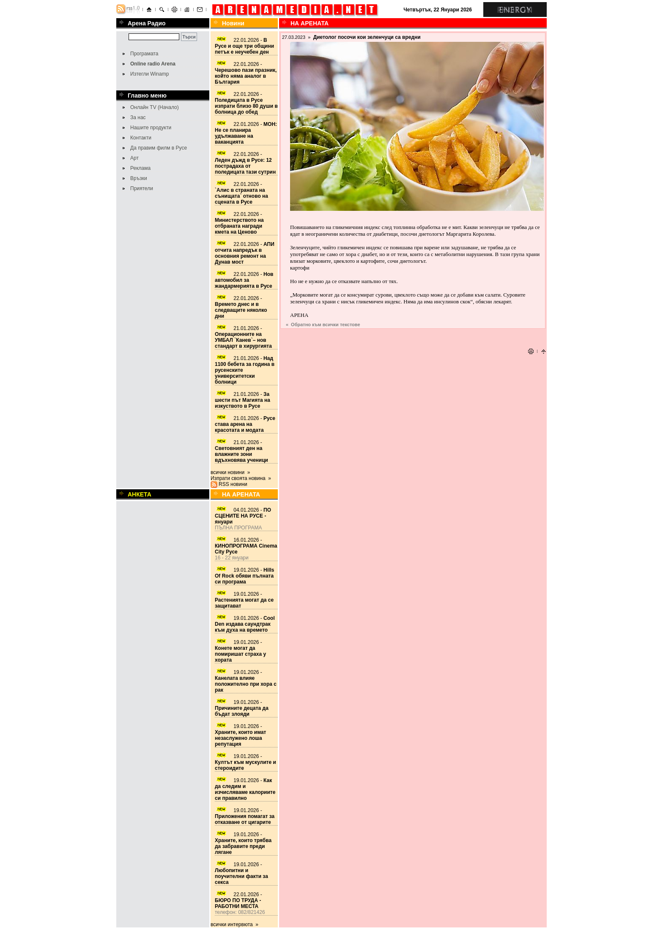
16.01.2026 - (246, 546)
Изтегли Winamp (149, 74)
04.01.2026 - (243, 516)
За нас (138, 117)
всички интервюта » (234, 924)
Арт (134, 158)
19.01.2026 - (244, 576)
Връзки (138, 178)
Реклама (140, 168)
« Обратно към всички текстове (323, 324)
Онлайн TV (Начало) (154, 107)
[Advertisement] (413, 333)
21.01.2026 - (243, 337)
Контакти (140, 138)
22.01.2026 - (244, 46)
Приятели (141, 188)
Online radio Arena (152, 64)
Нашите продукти (150, 128)
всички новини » (230, 472)
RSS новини (233, 484)
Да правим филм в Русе (158, 148)
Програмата (144, 54)
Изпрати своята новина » (241, 478)
